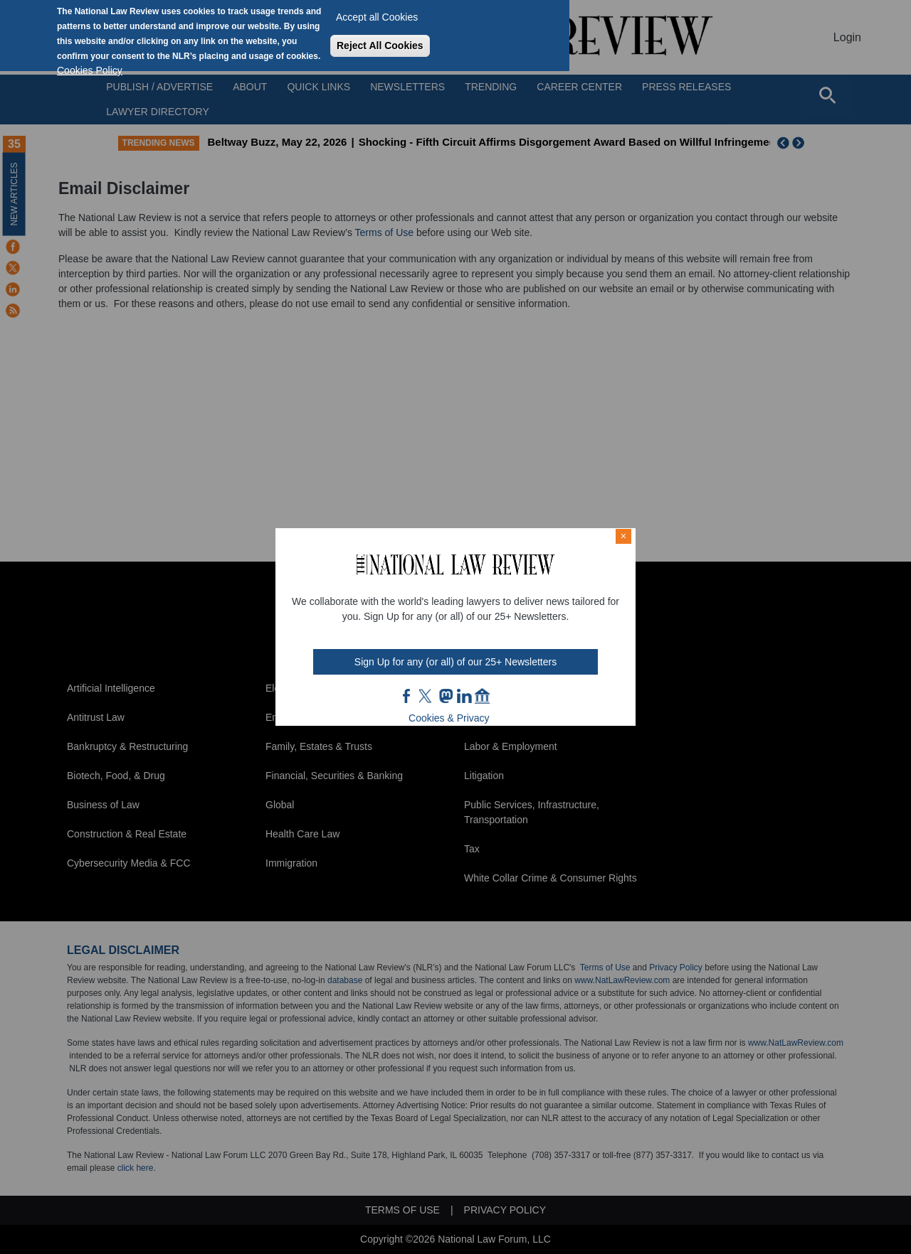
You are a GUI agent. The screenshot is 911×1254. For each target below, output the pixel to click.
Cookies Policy (89, 70)
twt (427, 696)
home (482, 696)
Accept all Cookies (377, 17)
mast (445, 696)
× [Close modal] (623, 536)
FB (407, 696)
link (464, 696)
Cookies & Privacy (449, 718)
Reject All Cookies (380, 45)
